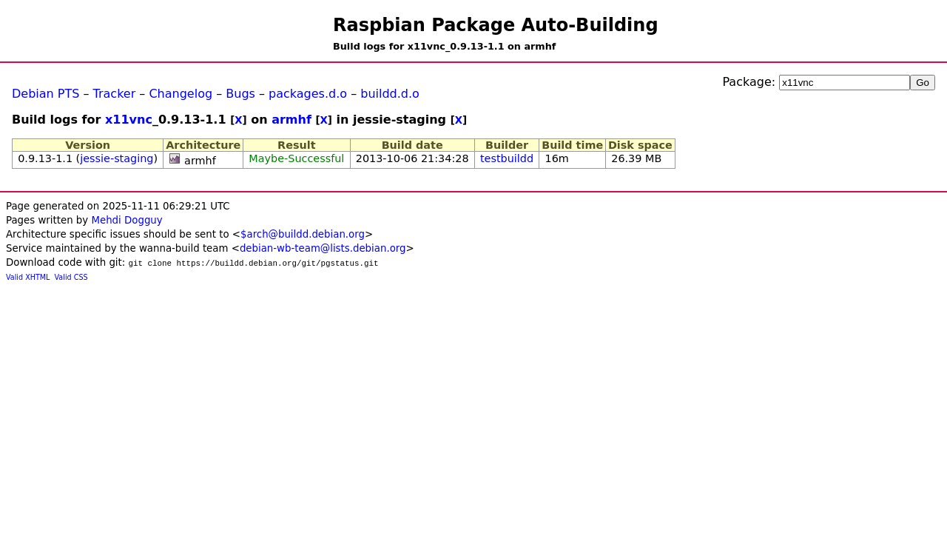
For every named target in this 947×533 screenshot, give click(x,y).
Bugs (240, 94)
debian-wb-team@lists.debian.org (323, 248)
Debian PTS (45, 94)
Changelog (180, 94)
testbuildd (506, 158)
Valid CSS (71, 277)
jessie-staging (116, 158)
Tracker (114, 94)
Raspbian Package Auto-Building (495, 25)
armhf (291, 120)
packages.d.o (308, 94)
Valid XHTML (28, 277)
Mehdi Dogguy (126, 220)
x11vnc (128, 120)
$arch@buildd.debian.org (302, 234)
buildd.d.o (389, 94)
